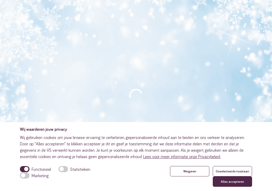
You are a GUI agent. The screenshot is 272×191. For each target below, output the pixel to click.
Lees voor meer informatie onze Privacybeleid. (181, 156)
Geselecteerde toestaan (232, 171)
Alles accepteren (232, 181)
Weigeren (189, 171)
